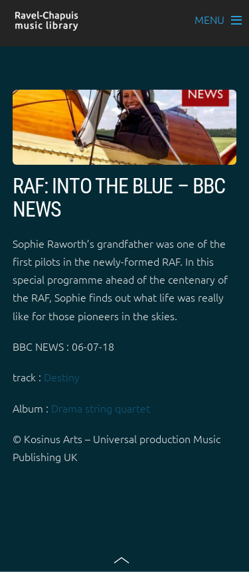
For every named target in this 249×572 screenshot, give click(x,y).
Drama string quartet (100, 408)
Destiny (62, 376)
